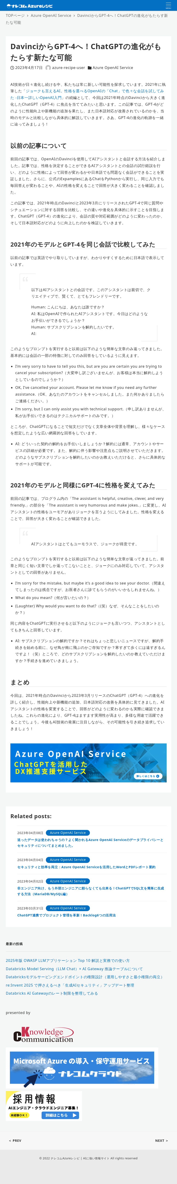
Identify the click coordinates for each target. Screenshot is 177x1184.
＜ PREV (14, 1140)
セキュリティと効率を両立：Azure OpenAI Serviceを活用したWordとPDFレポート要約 (86, 867)
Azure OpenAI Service (113, 67)
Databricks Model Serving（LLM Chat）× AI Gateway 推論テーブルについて (74, 968)
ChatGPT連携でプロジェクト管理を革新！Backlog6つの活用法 (66, 915)
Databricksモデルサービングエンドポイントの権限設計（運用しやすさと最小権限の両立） (85, 976)
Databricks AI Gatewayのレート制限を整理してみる (52, 993)
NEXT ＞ (162, 1140)
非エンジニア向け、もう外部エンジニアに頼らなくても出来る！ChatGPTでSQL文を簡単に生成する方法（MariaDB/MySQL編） (90, 891)
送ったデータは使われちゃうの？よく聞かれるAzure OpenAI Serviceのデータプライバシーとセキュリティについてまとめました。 (90, 843)
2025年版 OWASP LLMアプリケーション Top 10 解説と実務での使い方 (68, 960)
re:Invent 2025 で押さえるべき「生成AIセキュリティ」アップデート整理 (70, 985)
